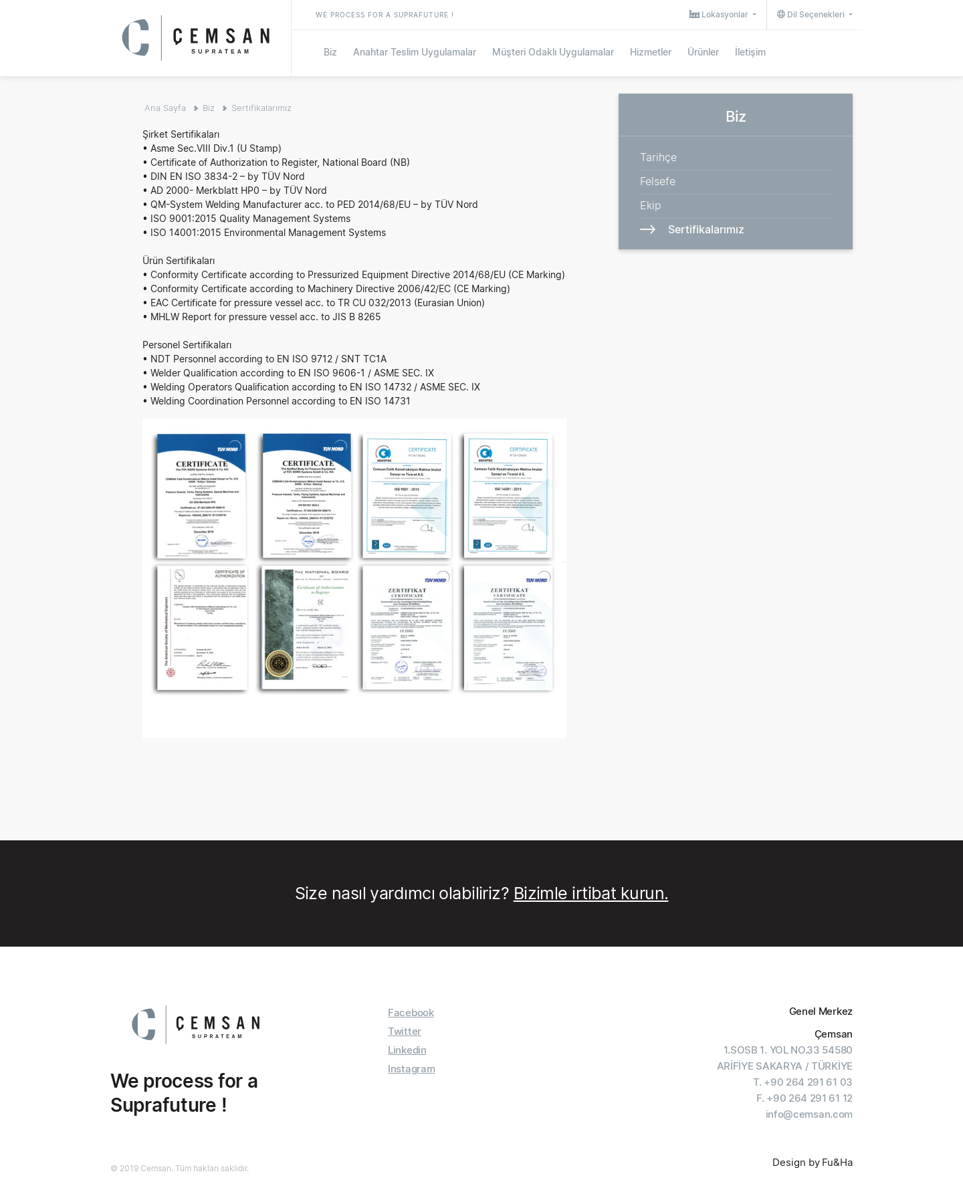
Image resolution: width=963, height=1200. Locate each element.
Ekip (650, 205)
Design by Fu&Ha (812, 1162)
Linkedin (407, 1050)
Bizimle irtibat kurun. (591, 893)
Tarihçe (658, 157)
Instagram (411, 1068)
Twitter (404, 1031)
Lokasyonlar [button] (719, 14)
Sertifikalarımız (261, 107)
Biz (330, 51)
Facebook (411, 1012)
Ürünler (703, 51)
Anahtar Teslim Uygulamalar (414, 51)
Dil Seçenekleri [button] (812, 14)
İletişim (750, 51)
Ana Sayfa (165, 107)
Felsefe (657, 181)
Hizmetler (650, 51)
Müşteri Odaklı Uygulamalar (553, 51)
